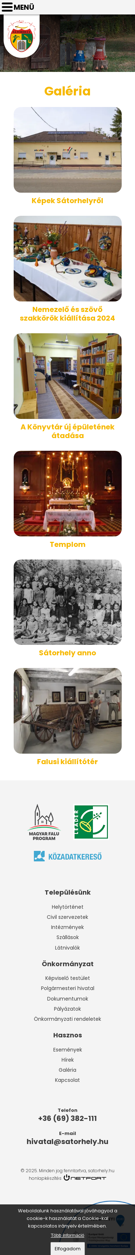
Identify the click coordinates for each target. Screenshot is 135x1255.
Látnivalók (67, 947)
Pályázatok (67, 1008)
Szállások (68, 937)
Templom (68, 544)
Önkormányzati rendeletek (67, 1019)
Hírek (68, 1059)
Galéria (67, 1070)
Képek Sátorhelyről (67, 201)
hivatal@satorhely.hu (126, 7)
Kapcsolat (67, 1080)
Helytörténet (68, 907)
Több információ (67, 1236)
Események (67, 1049)
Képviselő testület (67, 978)
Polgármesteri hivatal (67, 988)
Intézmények (67, 927)
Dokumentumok (67, 998)
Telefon (108, 7)
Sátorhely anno (67, 653)
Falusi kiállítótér (67, 762)
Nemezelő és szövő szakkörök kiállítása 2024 (67, 313)
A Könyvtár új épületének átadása (67, 431)
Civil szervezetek (67, 917)
